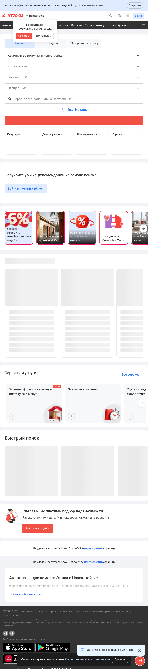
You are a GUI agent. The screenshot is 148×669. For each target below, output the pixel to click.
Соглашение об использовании (87, 659)
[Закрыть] (139, 650)
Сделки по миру (95, 25)
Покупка (20, 43)
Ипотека (76, 25)
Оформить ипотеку (84, 43)
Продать (51, 43)
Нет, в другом (43, 36)
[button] (140, 661)
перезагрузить (93, 548)
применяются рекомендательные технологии (65, 620)
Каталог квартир (12, 25)
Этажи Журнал (117, 25)
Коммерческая (58, 25)
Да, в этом (23, 36)
